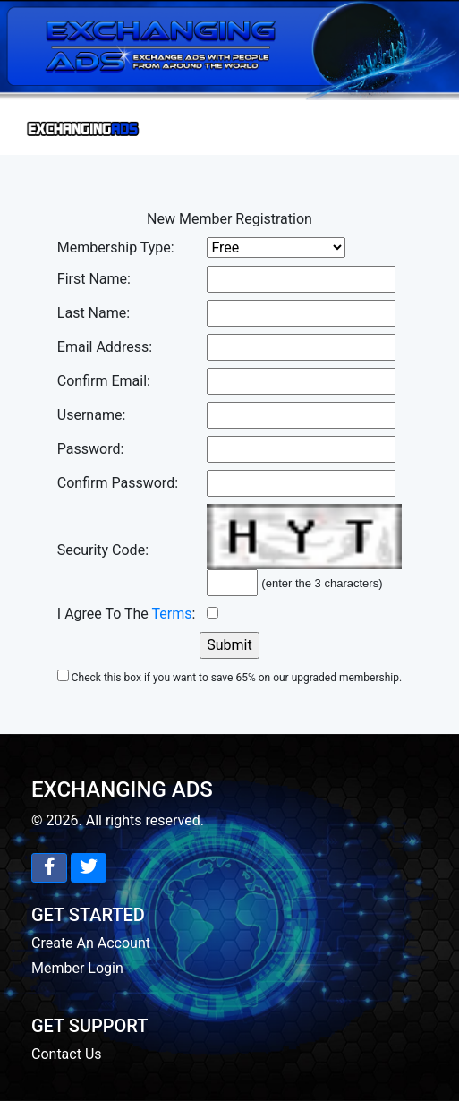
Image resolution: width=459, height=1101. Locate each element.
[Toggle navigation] (83, 127)
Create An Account (90, 943)
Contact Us (66, 1054)
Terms (172, 613)
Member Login (77, 968)
